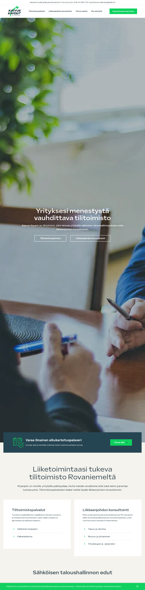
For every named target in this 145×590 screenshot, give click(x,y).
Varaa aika (118, 442)
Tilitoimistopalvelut (37, 11)
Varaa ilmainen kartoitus (123, 11)
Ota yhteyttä (96, 11)
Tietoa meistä (81, 11)
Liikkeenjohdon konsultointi (60, 11)
